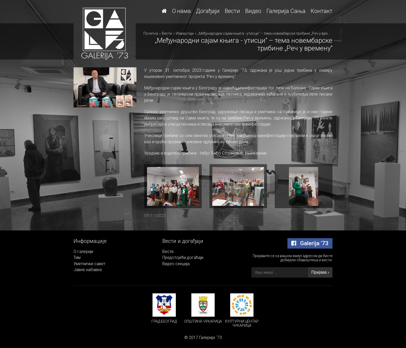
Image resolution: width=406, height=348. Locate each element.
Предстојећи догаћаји (182, 257)
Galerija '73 (310, 243)
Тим (77, 257)
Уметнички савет (89, 263)
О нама (181, 11)
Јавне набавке (88, 269)
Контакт (321, 11)
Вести (232, 11)
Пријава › (320, 272)
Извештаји (185, 33)
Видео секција (176, 263)
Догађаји (208, 11)
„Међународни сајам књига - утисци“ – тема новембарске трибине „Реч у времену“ (267, 33)
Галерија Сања (286, 11)
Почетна (150, 33)
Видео (253, 11)
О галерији (83, 251)
